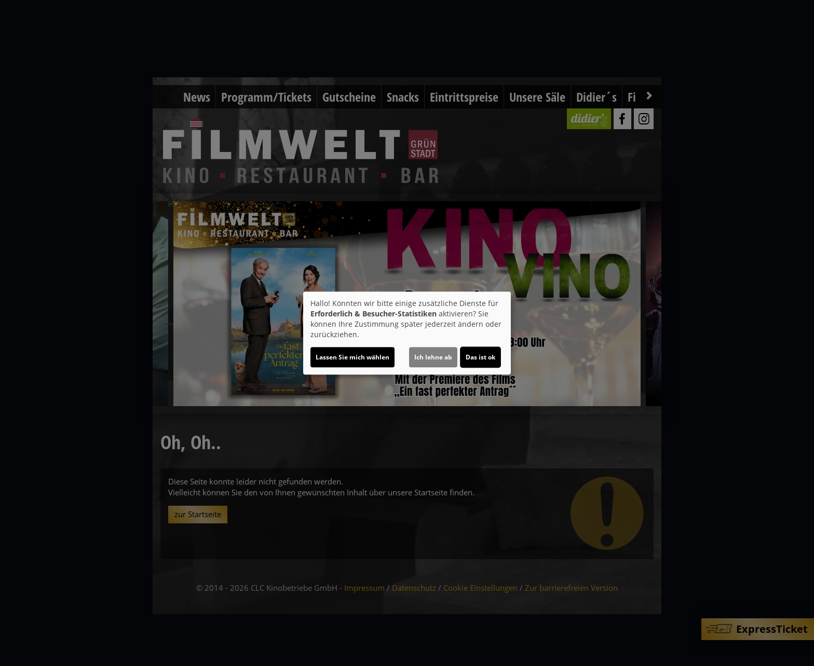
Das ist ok (480, 357)
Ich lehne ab (433, 357)
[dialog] (407, 333)
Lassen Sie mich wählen (352, 357)
